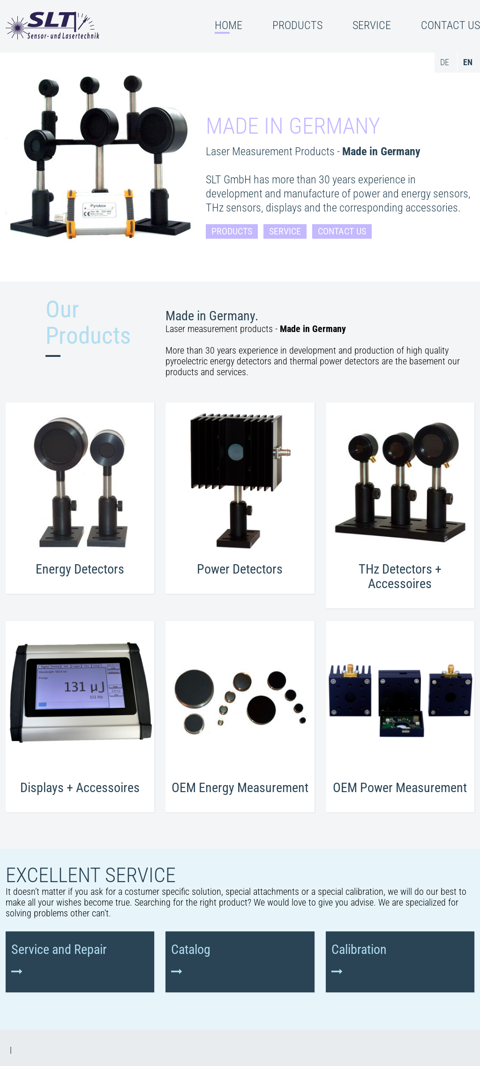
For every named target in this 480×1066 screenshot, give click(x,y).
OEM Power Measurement (400, 787)
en (467, 62)
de (444, 62)
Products (231, 231)
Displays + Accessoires (80, 787)
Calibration (359, 950)
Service (285, 231)
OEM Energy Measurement (240, 787)
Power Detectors (240, 569)
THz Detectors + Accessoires (400, 576)
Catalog (190, 950)
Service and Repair (59, 950)
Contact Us (342, 231)
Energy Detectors (80, 569)
